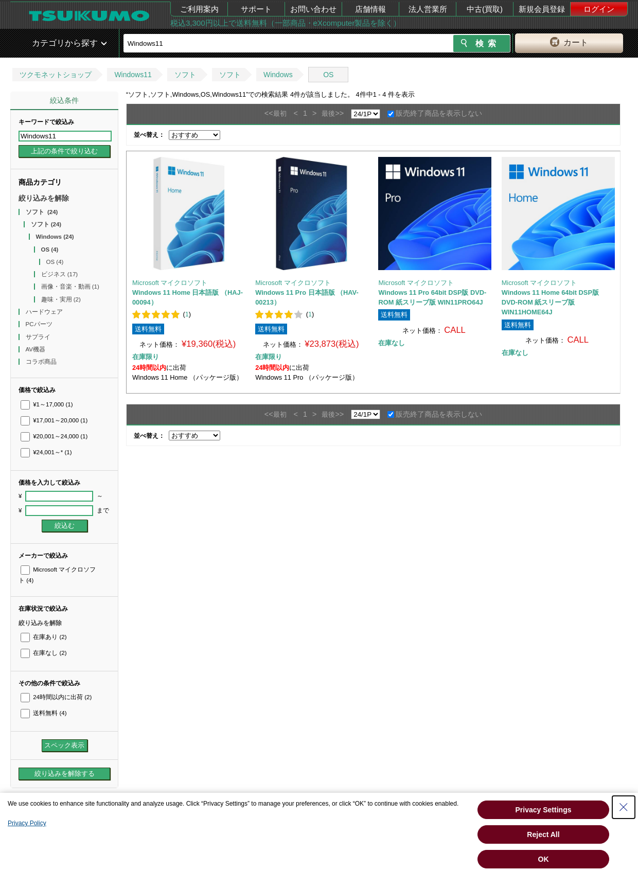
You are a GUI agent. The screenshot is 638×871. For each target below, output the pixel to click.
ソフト (185, 74)
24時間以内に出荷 (56, 697)
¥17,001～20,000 (54, 420)
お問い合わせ (313, 9)
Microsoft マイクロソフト (169, 283)
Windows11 (132, 74)
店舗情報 (370, 9)
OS (328, 74)
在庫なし (43, 653)
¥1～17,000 (47, 404)
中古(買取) (485, 9)
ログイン (598, 9)
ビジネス (59, 274)
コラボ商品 (42, 362)
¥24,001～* (46, 452)
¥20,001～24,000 (54, 436)
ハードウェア (45, 312)
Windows (278, 74)
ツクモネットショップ (56, 74)
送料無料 (43, 713)
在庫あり (43, 637)
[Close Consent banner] (623, 807)
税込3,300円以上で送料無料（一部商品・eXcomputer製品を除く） (285, 23)
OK (543, 859)
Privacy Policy (27, 823)
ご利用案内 (199, 9)
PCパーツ (40, 324)
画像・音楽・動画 (70, 286)
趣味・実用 (61, 299)
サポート (256, 9)
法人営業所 (428, 9)
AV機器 (36, 349)
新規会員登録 (542, 9)
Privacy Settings (544, 810)
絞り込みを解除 (44, 198)
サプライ (39, 337)
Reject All (543, 834)
